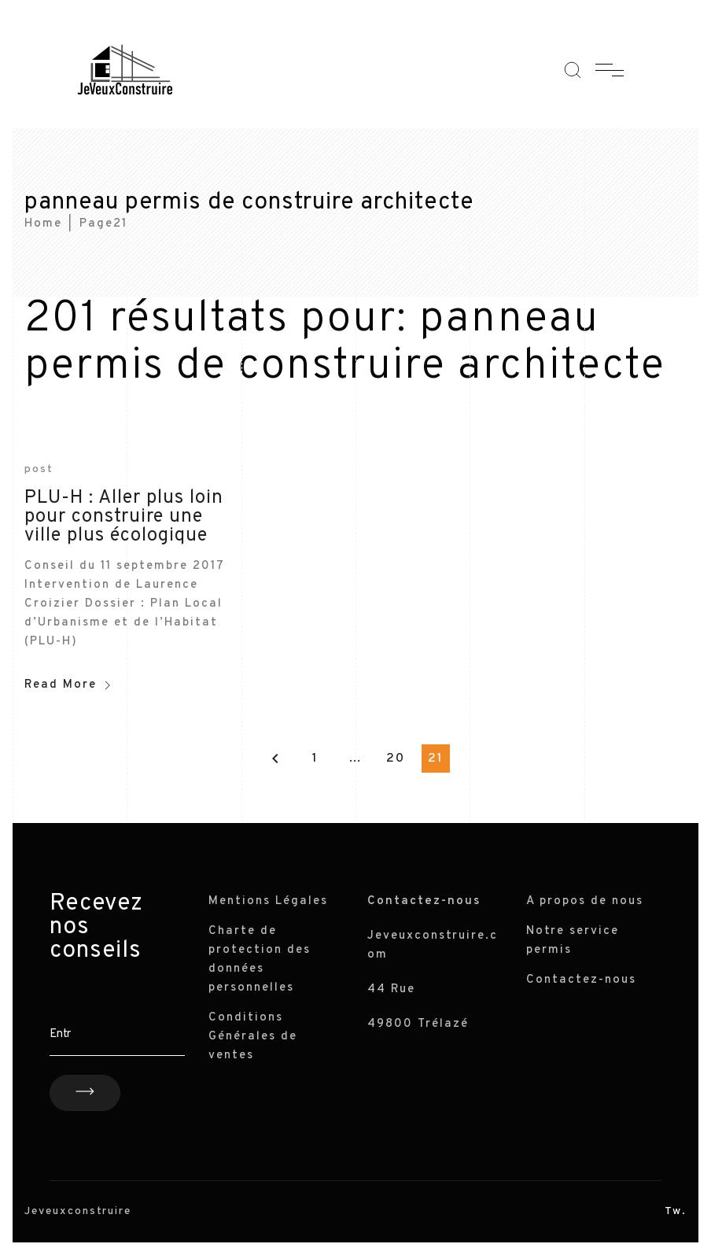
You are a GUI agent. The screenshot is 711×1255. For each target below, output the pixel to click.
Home (43, 223)
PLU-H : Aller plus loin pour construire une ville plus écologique (123, 517)
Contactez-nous (581, 980)
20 (395, 758)
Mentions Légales (268, 901)
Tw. (676, 1211)
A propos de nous (584, 901)
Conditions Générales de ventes (252, 1036)
